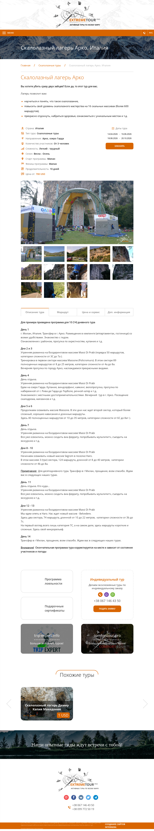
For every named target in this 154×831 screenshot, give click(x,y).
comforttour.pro (107, 635)
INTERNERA (110, 827)
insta (66, 797)
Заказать (119, 146)
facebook (73, 797)
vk (81, 797)
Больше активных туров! (47, 643)
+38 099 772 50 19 (83, 809)
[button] (11, 704)
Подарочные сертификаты (55, 608)
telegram (95, 797)
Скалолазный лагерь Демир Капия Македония (47, 707)
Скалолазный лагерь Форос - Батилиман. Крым (107, 707)
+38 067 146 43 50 (107, 601)
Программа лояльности (53, 581)
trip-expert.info (46, 635)
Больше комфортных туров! (107, 643)
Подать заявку (107, 608)
